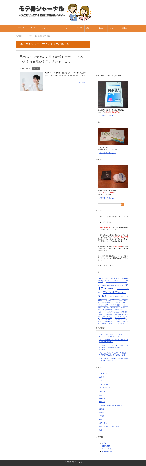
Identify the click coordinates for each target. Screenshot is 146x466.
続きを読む (82, 82)
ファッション (79, 28)
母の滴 (101, 416)
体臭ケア (102, 28)
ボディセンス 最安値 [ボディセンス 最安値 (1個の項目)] (115, 305)
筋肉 (100, 419)
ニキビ (101, 377)
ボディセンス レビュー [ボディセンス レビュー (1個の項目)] (110, 300)
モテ (67, 28)
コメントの (107, 449)
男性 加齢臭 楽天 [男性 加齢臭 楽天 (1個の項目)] (109, 321)
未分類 (101, 412)
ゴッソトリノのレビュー (107, 153)
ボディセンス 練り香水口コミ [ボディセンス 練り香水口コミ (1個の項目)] (111, 307)
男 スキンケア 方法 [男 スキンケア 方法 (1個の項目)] (120, 318)
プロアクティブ (104, 387)
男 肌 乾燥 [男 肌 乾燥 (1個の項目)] (104, 323)
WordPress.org (107, 451)
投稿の (106, 446)
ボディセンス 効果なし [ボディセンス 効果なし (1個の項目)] (116, 304)
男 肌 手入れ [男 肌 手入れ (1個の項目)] (112, 323)
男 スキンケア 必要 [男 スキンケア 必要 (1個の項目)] (107, 318)
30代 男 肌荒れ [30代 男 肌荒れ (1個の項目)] (115, 278)
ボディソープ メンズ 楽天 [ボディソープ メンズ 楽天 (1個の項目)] (106, 311)
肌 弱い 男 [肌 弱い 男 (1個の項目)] (121, 323)
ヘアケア (56, 28)
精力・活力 (90, 28)
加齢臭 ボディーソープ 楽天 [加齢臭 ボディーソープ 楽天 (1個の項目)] (120, 312)
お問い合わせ (21, 28)
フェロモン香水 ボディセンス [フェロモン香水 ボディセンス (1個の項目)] (117, 296)
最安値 (124, 28)
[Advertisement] (113, 56)
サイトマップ (33, 28)
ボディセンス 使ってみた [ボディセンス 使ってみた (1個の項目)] (107, 302)
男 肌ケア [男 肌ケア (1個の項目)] (117, 321)
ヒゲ (100, 380)
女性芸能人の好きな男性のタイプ (110, 405)
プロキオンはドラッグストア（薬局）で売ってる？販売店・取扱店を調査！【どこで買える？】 (113, 347)
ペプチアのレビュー (106, 115)
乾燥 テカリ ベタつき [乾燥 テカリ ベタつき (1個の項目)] (105, 312)
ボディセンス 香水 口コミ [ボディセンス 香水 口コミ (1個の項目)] (121, 309)
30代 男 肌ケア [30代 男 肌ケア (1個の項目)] (103, 278)
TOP (24, 36)
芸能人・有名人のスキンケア (109, 426)
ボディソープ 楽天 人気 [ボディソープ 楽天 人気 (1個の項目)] (121, 311)
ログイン (105, 443)
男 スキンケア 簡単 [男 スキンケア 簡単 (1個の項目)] (104, 319)
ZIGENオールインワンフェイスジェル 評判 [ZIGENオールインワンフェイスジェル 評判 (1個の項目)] (112, 285)
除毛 (100, 430)
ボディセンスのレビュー (107, 198)
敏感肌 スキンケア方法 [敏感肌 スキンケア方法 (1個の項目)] (105, 314)
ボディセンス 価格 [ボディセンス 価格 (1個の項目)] (120, 302)
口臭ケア (113, 28)
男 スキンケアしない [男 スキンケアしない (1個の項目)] (118, 319)
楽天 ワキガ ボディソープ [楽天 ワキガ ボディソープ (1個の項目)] (109, 316)
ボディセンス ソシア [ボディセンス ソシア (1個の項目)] (114, 299)
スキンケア (44, 28)
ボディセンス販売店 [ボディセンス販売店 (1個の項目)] (107, 309)
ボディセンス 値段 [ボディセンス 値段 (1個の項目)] (103, 304)
